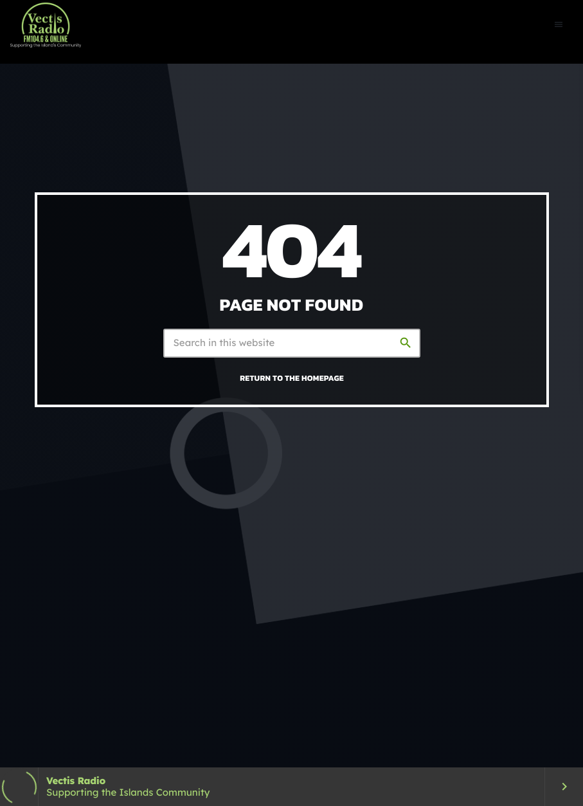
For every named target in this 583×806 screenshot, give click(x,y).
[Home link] (45, 25)
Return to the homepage (292, 378)
